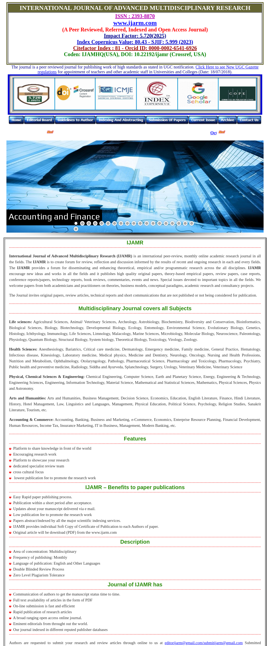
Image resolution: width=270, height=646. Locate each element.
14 (159, 223)
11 (140, 223)
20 (76, 229)
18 (185, 223)
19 (191, 223)
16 (172, 223)
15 (166, 223)
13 (153, 223)
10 (134, 223)
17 (179, 223)
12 (146, 223)
